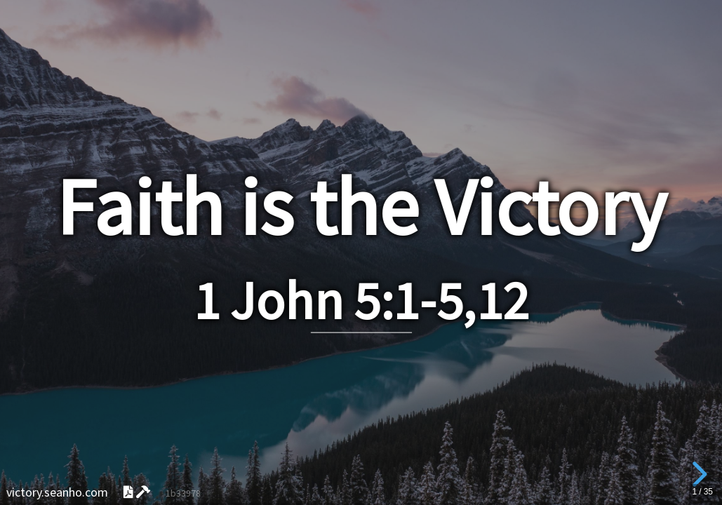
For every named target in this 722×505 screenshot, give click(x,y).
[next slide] (697, 474)
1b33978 (183, 493)
